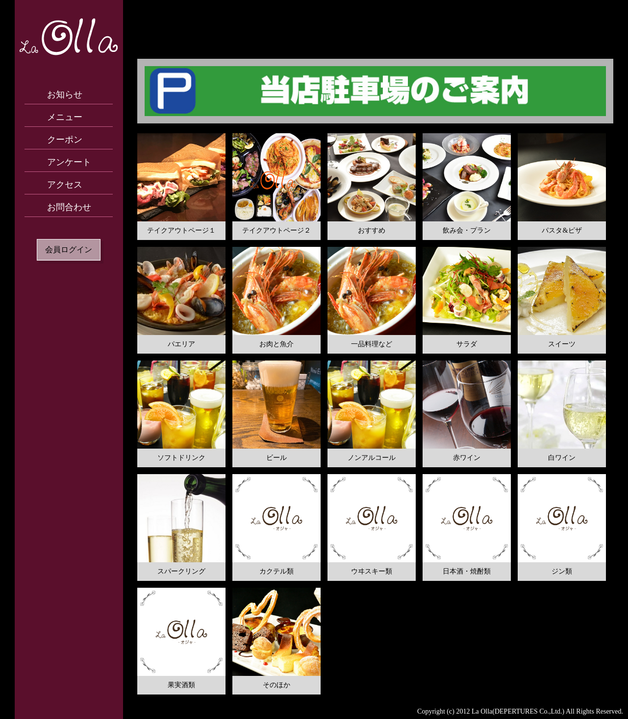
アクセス (64, 185)
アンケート (69, 162)
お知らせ (64, 94)
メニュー (64, 117)
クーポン (64, 139)
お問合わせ (69, 207)
